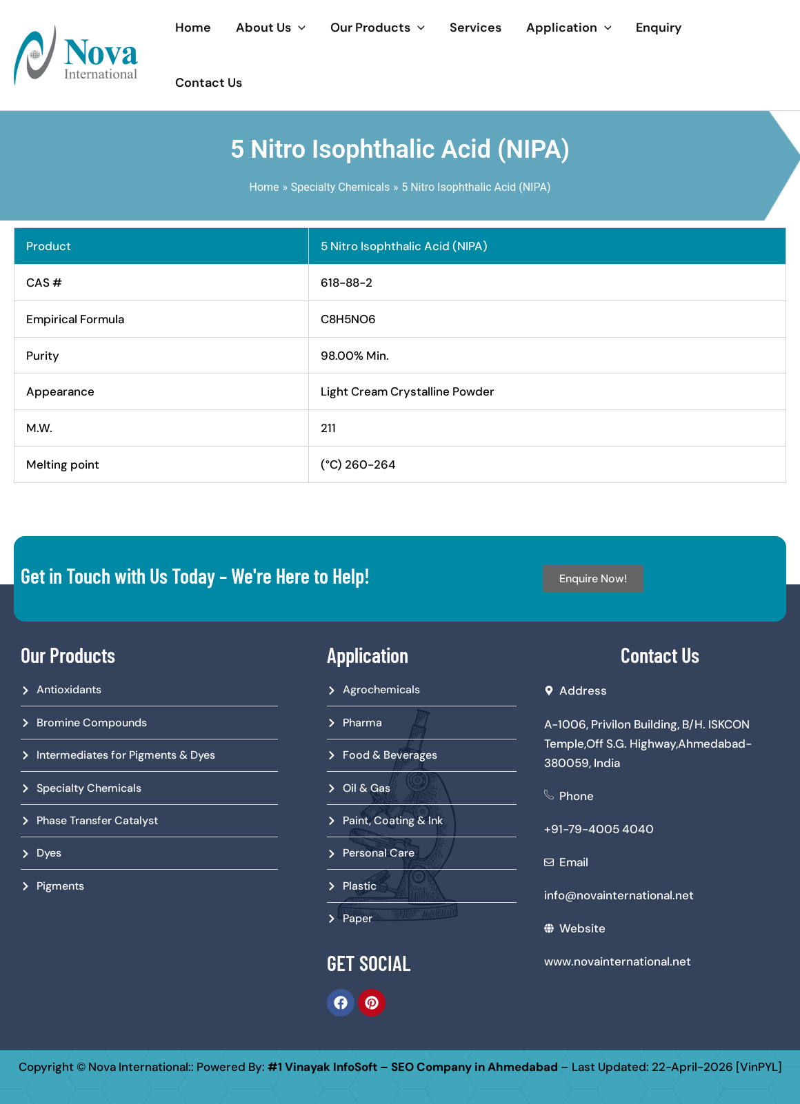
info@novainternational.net (619, 895)
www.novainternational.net (617, 961)
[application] (298, 27)
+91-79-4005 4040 (599, 829)
